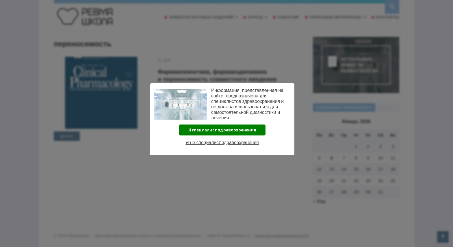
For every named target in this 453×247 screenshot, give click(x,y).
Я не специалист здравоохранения (222, 142)
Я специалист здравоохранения (222, 130)
